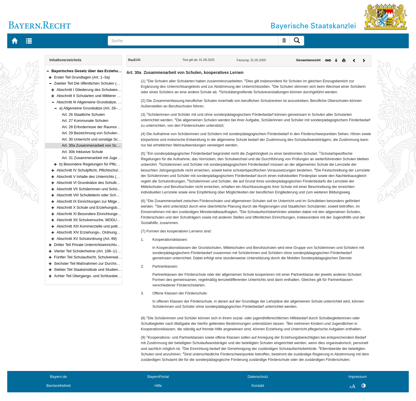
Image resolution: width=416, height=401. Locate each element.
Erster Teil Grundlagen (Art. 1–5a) (82, 77)
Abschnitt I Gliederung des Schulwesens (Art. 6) (96, 89)
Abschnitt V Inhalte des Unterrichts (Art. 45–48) (96, 176)
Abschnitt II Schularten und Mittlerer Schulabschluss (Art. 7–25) (109, 96)
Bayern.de (58, 376)
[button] (47, 71)
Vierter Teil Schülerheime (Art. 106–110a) (88, 251)
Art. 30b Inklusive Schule (82, 152)
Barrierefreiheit (59, 385)
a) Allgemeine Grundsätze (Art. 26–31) (91, 108)
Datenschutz (258, 376)
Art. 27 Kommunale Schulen (85, 120)
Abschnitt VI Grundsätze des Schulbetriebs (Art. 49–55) (102, 182)
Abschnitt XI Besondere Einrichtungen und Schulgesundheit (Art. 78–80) (117, 214)
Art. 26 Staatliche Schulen (83, 114)
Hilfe (158, 385)
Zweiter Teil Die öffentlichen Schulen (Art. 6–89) (93, 83)
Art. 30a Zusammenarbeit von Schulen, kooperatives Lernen (112, 145)
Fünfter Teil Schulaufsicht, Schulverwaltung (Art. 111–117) (102, 257)
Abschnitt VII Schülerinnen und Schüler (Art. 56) (96, 189)
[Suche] (193, 41)
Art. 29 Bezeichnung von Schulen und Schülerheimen (106, 133)
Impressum (357, 376)
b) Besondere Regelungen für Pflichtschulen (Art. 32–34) (106, 164)
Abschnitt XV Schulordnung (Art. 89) (87, 238)
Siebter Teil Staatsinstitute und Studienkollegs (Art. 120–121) (104, 269)
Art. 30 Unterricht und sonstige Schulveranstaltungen (105, 139)
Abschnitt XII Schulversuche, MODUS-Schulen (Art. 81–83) (106, 220)
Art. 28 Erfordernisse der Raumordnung (94, 127)
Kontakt (258, 385)
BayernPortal (158, 376)
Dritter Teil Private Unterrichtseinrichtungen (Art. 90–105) (101, 245)
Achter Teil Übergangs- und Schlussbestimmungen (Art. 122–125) (108, 276)
